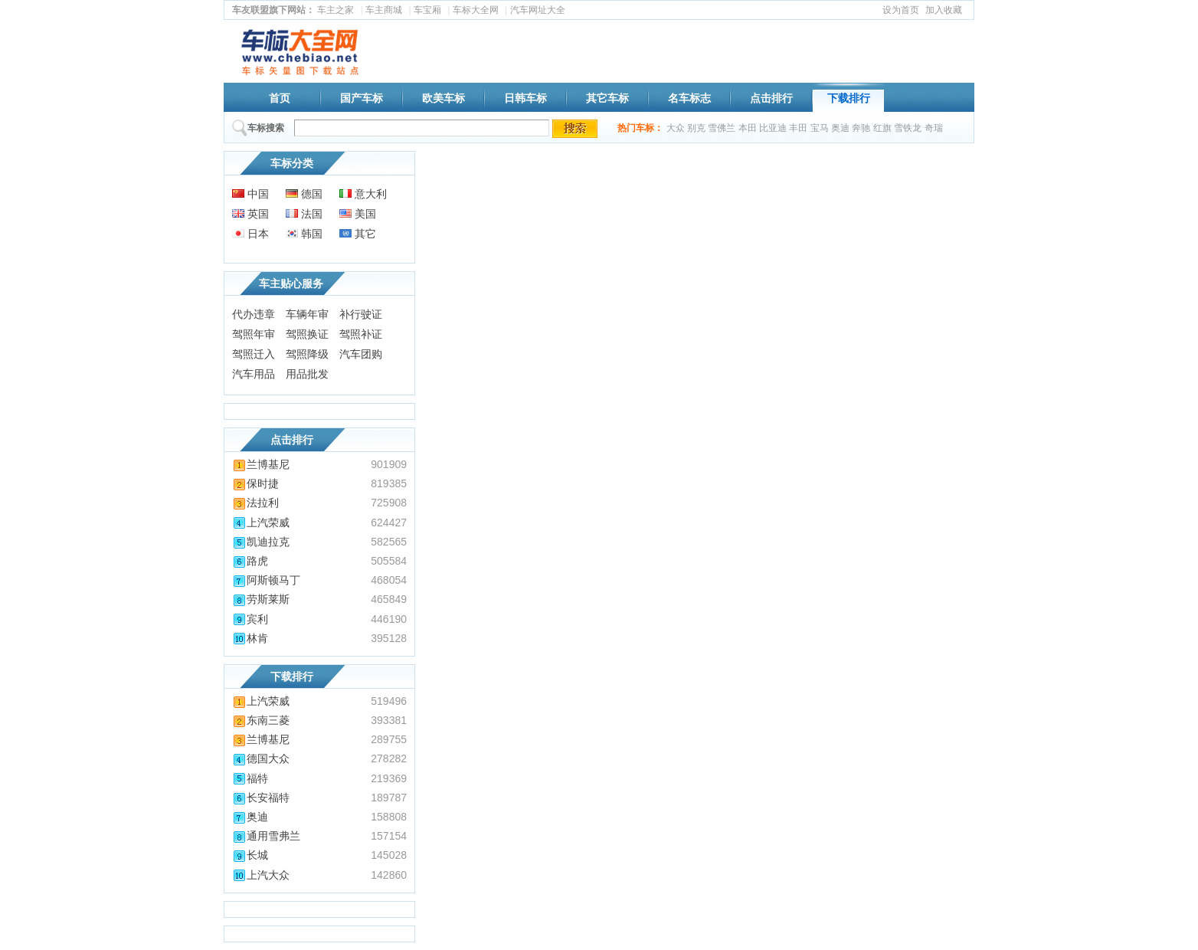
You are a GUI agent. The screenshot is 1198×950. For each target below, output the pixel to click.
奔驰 (861, 128)
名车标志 (689, 98)
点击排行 (771, 98)
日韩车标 (525, 98)
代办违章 (253, 314)
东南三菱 (261, 720)
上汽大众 (261, 875)
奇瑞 (934, 128)
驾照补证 (360, 334)
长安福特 (261, 797)
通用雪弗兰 (266, 836)
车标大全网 (476, 10)
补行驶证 (360, 314)
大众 (675, 128)
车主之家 (335, 10)
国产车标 (361, 98)
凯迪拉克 (261, 542)
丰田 (798, 128)
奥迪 (840, 128)
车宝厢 (427, 10)
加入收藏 (943, 10)
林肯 (250, 638)
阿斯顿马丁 (266, 580)
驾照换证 (307, 334)
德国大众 (261, 758)
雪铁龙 (907, 128)
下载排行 (848, 98)
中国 (250, 194)
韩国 (304, 234)
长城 (250, 855)
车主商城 (383, 10)
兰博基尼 (261, 464)
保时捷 (255, 483)
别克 (696, 128)
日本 (250, 234)
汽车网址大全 (537, 10)
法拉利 (255, 502)
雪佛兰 (721, 128)
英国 (250, 214)
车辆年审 (307, 314)
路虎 (250, 561)
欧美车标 (443, 98)
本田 (747, 128)
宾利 (250, 619)
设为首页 (900, 10)
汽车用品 (253, 374)
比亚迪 (773, 128)
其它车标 (607, 98)
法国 (304, 214)
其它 (357, 234)
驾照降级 (307, 354)
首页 (279, 98)
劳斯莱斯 (261, 599)
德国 (304, 194)
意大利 (363, 194)
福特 (250, 778)
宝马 (819, 128)
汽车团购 (360, 354)
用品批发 (307, 374)
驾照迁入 (253, 354)
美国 (357, 214)
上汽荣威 (261, 522)
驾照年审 (253, 334)
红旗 (882, 128)
